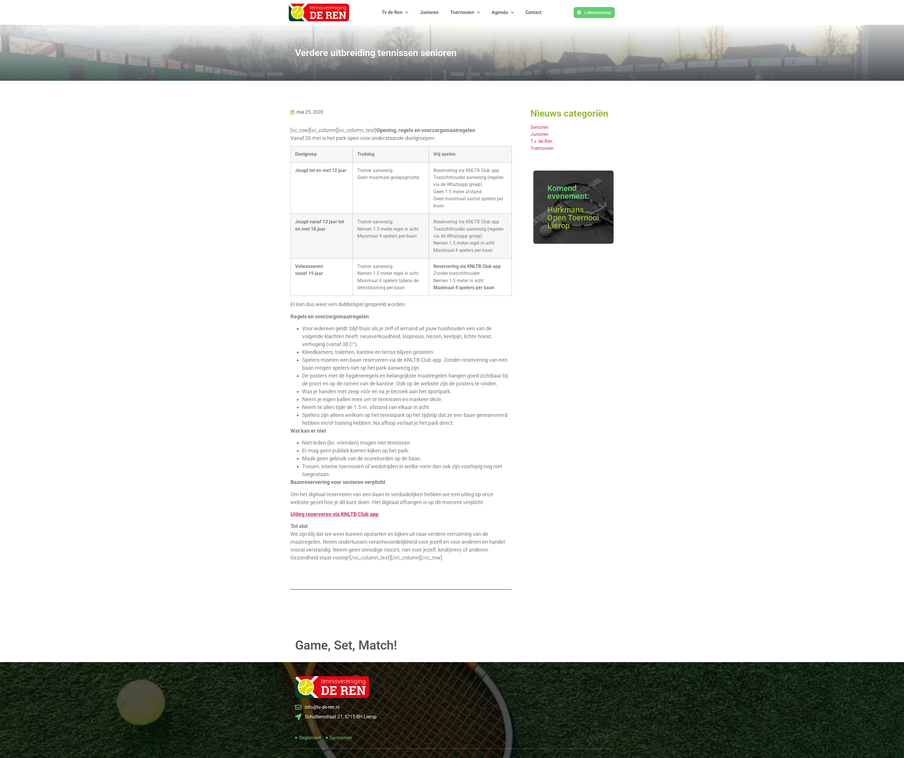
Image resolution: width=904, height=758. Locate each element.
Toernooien (465, 12)
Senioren (539, 127)
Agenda (503, 12)
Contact (533, 12)
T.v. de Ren (541, 141)
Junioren (429, 12)
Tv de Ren (395, 12)
